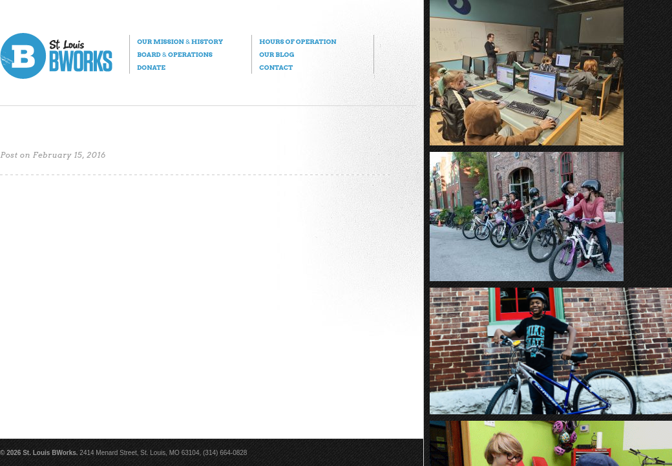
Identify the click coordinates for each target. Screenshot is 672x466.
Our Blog (276, 54)
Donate (151, 67)
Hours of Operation (297, 41)
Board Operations (175, 54)
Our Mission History (180, 41)
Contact (276, 67)
